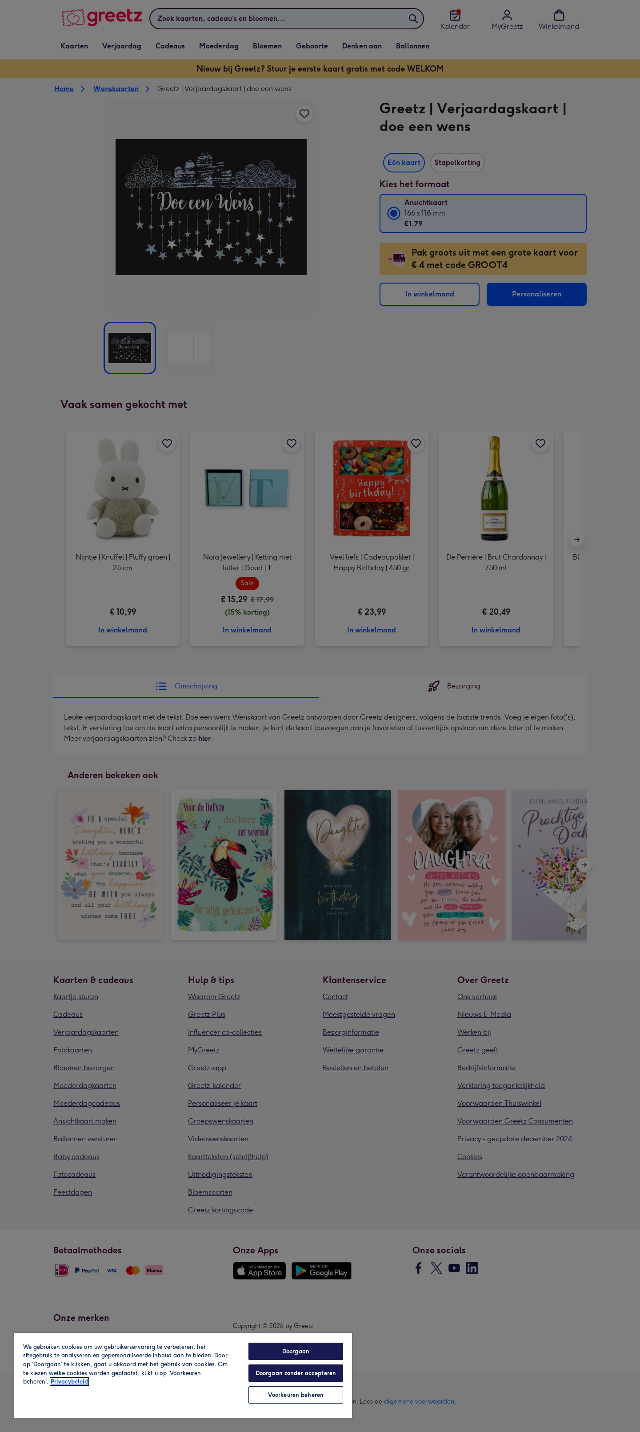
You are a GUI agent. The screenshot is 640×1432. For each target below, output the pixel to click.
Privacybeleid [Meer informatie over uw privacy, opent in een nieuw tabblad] (69, 1381)
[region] (183, 1375)
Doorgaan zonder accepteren (296, 1373)
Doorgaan (295, 1351)
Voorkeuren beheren (296, 1395)
